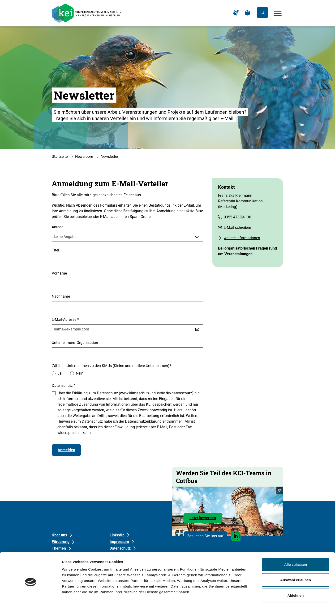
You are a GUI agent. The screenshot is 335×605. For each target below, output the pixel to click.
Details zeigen (251, 596)
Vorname (59, 273)
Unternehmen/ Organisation (75, 342)
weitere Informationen (242, 238)
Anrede (57, 227)
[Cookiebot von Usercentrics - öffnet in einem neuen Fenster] (30, 595)
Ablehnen (295, 574)
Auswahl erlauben (295, 559)
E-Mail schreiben (237, 227)
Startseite (60, 156)
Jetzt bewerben (205, 519)
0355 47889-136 (237, 217)
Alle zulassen (295, 543)
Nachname (61, 296)
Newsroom (84, 156)
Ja (59, 373)
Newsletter (109, 156)
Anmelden (66, 450)
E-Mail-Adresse (65, 319)
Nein (79, 373)
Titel (55, 250)
